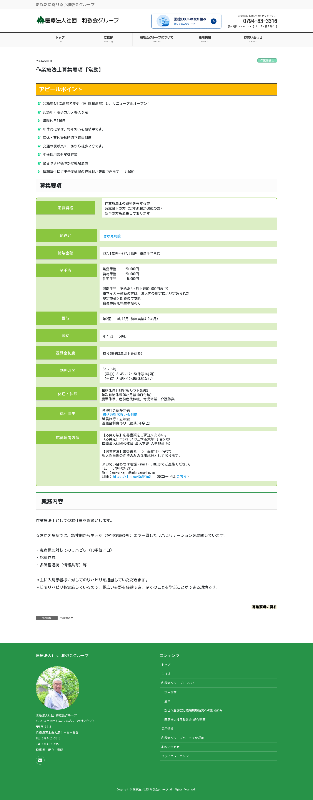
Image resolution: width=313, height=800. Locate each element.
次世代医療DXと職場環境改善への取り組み (193, 710)
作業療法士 (267, 60)
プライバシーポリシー (176, 756)
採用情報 (167, 728)
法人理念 (170, 692)
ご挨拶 (165, 673)
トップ (165, 664)
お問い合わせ (170, 747)
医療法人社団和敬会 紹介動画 (184, 719)
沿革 (167, 701)
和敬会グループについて (178, 683)
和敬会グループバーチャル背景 (182, 737)
